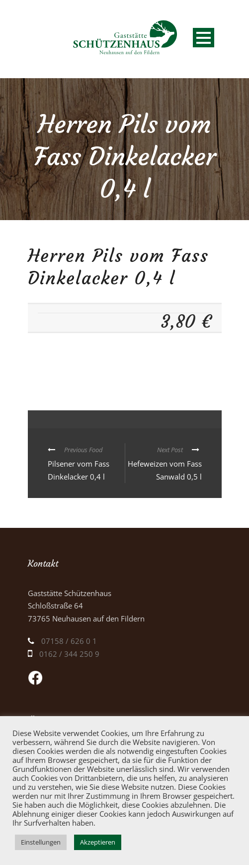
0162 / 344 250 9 (69, 654)
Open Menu (203, 37)
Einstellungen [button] (41, 842)
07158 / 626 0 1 (69, 641)
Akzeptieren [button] (97, 842)
